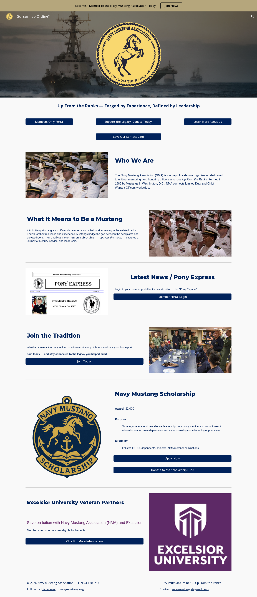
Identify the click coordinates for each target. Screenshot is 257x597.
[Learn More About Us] (207, 121)
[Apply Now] (172, 458)
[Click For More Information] (84, 541)
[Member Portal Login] (172, 297)
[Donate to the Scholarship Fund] (172, 470)
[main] (128, 106)
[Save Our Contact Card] (128, 136)
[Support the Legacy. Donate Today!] (128, 121)
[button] (252, 16)
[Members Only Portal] (49, 121)
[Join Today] (84, 361)
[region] (128, 5)
